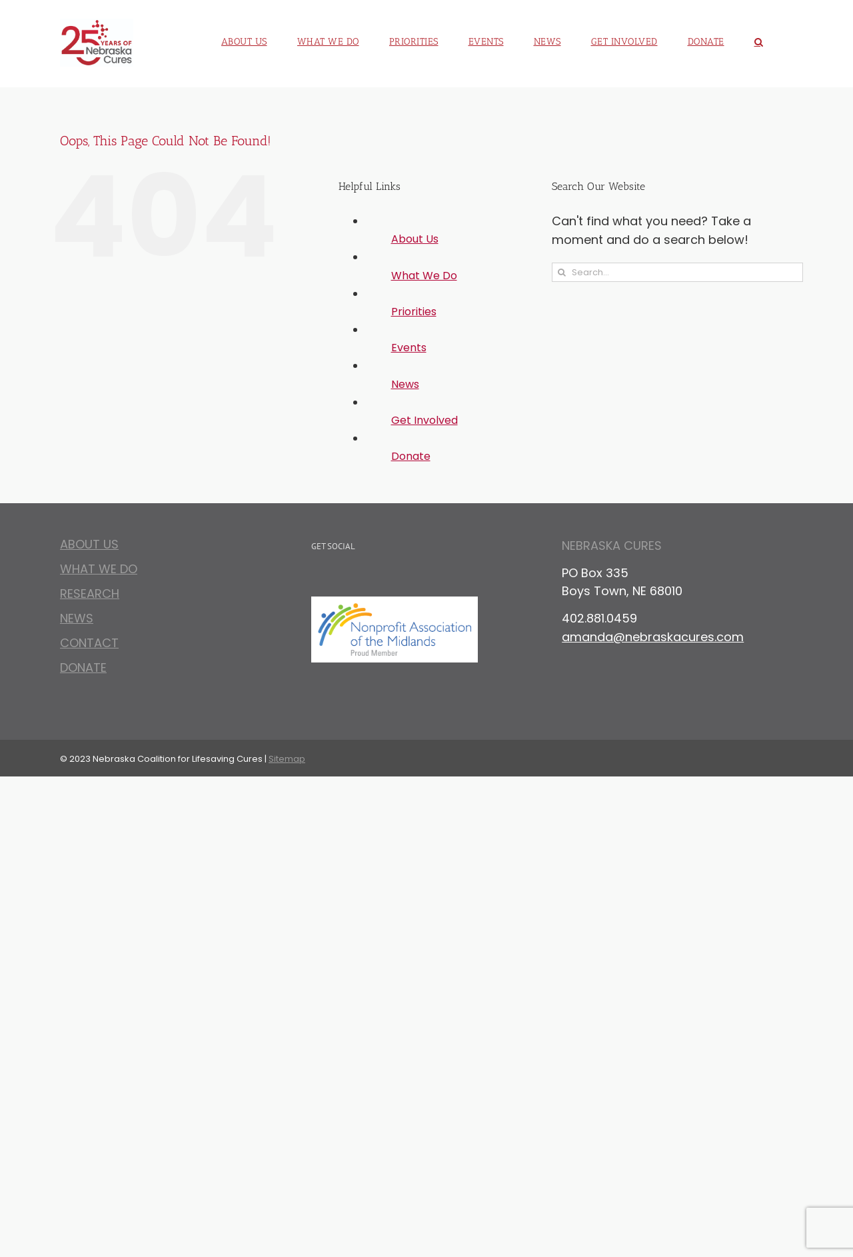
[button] (759, 36)
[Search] (561, 272)
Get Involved (424, 420)
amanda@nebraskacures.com (653, 636)
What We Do (424, 275)
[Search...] (677, 272)
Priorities (413, 311)
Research (89, 593)
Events (408, 347)
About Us (414, 239)
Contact (89, 642)
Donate (410, 456)
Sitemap (287, 758)
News (405, 384)
